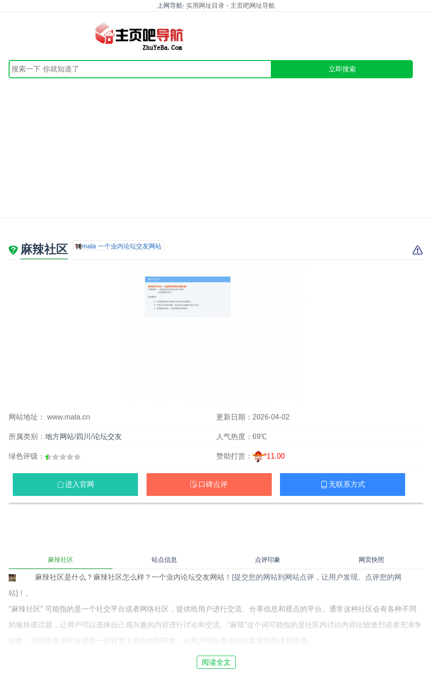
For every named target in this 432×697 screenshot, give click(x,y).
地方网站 (59, 436)
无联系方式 (347, 484)
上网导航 (170, 5)
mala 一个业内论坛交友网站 (122, 246)
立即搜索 (342, 69)
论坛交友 (107, 436)
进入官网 (79, 484)
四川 (83, 436)
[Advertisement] (216, 146)
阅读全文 (216, 662)
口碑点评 (213, 484)
